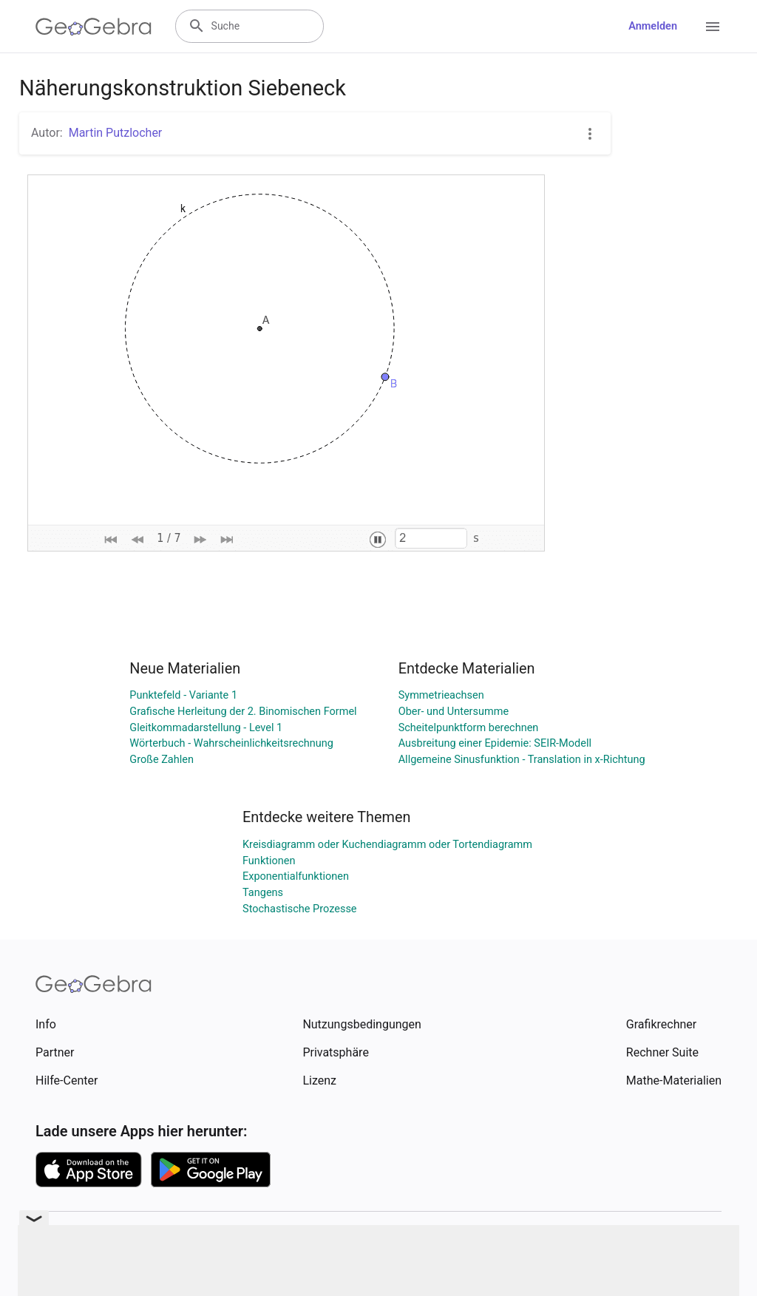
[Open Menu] (713, 26)
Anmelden (652, 26)
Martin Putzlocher (116, 133)
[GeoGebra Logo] (93, 26)
